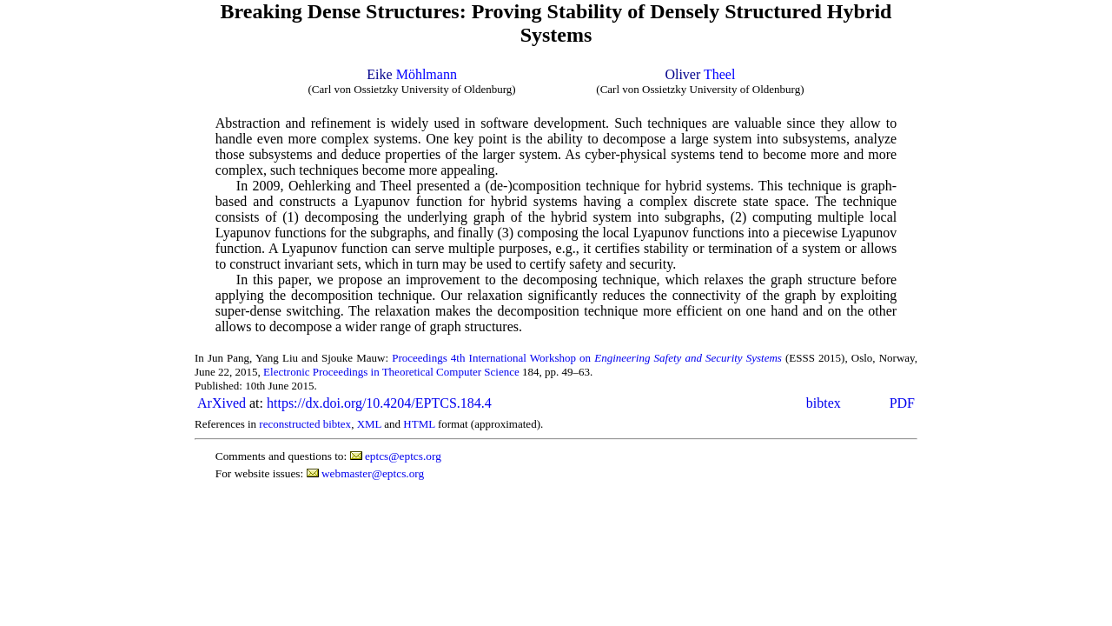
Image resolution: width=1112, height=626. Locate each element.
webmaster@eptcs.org (372, 473)
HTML (418, 423)
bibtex (823, 403)
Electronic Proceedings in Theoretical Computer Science (391, 371)
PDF (902, 403)
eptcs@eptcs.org (403, 456)
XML (369, 423)
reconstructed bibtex (305, 423)
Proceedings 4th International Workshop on (587, 357)
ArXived (221, 403)
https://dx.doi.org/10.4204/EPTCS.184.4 (379, 403)
